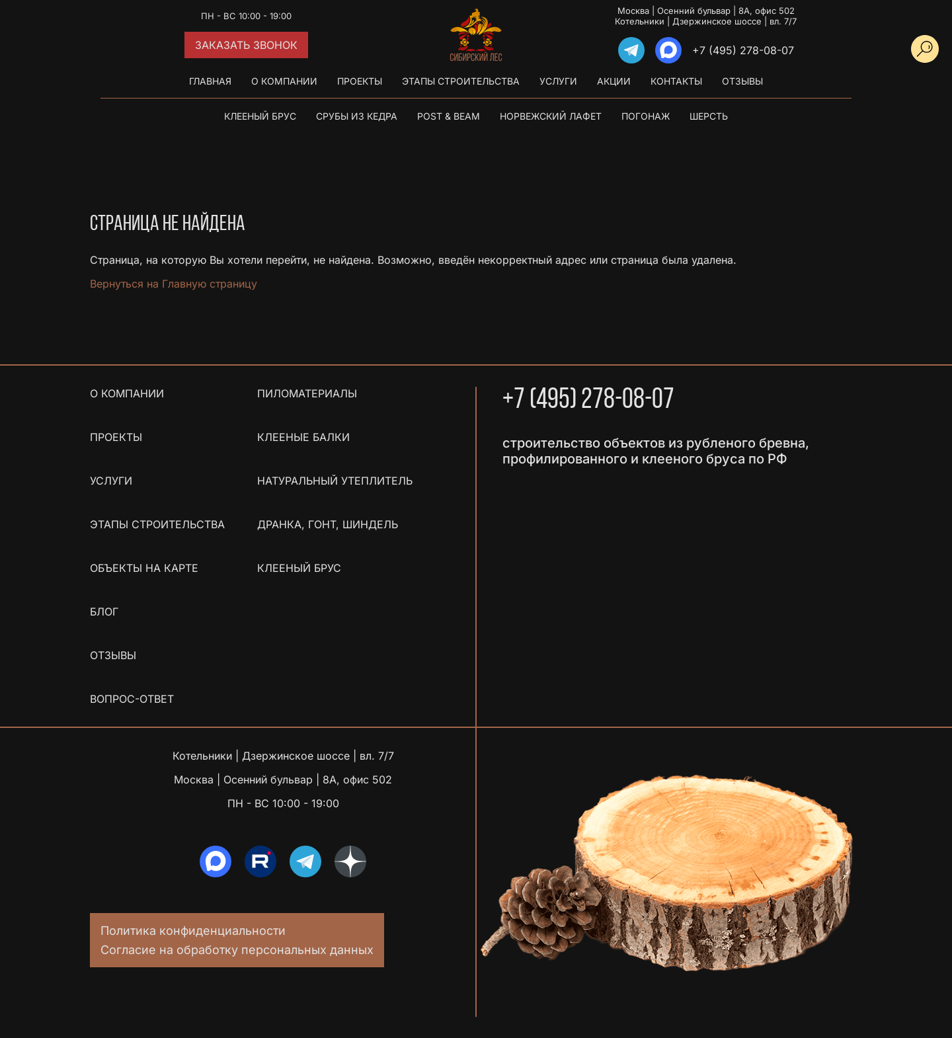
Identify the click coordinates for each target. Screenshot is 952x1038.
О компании (284, 81)
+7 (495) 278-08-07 (743, 50)
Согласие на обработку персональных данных (237, 950)
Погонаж (645, 116)
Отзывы (742, 81)
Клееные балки (303, 437)
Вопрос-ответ (132, 698)
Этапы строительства (461, 81)
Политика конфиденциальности (193, 931)
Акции (614, 81)
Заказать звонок (246, 45)
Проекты (359, 81)
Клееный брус (260, 116)
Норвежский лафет (551, 116)
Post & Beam (448, 116)
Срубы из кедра (356, 116)
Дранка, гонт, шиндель (327, 524)
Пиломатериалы (307, 393)
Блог (104, 611)
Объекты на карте (144, 568)
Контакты (676, 81)
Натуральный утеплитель (335, 480)
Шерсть (709, 116)
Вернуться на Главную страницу (173, 283)
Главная (210, 81)
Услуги (558, 81)
